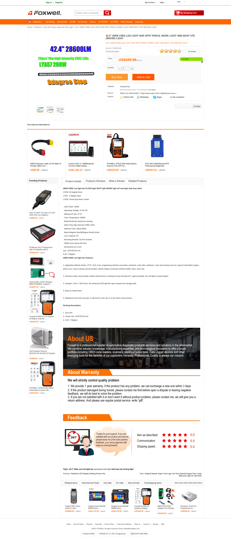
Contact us (146, 524)
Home (30, 22)
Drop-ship (139, 22)
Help (162, 2)
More (177, 483)
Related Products (137, 181)
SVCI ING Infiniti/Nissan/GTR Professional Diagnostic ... (157, 165)
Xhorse (93, 22)
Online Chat (128, 97)
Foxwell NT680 (88, 534)
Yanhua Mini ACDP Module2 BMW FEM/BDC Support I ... (40, 283)
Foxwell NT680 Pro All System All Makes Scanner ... (41, 318)
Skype (159, 97)
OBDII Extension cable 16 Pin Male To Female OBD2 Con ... (45, 165)
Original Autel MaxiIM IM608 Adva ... (119, 507)
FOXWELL (100, 528)
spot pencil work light (102, 469)
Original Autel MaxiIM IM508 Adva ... (96, 507)
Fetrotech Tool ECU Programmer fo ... (188, 507)
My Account (150, 2)
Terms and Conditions (124, 524)
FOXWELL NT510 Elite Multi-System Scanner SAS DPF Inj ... (122, 165)
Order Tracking (126, 22)
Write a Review (117, 181)
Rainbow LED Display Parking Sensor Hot (88, 474)
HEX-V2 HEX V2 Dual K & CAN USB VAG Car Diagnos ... (42, 214)
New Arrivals (62, 22)
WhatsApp (144, 97)
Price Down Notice (112, 51)
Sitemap (155, 524)
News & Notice (79, 524)
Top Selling (50, 22)
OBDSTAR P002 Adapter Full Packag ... (165, 508)
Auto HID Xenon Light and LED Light (58, 27)
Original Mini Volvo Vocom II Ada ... (72, 507)
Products (37, 27)
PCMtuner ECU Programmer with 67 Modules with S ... (41, 248)
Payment (89, 524)
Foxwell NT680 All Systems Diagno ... (142, 507)
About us (137, 524)
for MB (72, 22)
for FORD (114, 22)
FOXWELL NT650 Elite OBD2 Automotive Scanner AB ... (41, 389)
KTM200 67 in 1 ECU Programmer (112, 534)
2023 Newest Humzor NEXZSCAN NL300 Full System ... (42, 353)
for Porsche (82, 22)
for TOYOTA (103, 22)
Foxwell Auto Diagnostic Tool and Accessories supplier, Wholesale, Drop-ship (50, 13)
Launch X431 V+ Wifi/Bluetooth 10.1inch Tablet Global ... (81, 165)
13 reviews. (192, 51)
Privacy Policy (109, 524)
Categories (37, 22)
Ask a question (178, 97)
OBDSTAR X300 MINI (139, 534)
